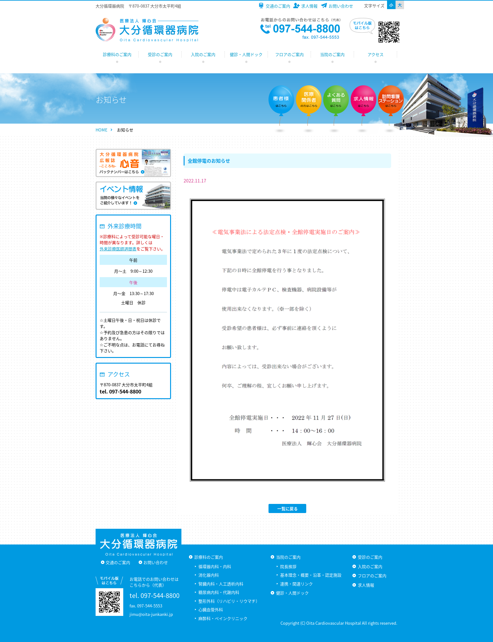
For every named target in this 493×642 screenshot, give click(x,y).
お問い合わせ (341, 6)
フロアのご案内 (289, 54)
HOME (102, 130)
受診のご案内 (160, 54)
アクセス (376, 54)
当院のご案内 (332, 54)
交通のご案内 (278, 6)
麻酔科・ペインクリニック (222, 618)
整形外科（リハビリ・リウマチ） (229, 601)
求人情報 (309, 6)
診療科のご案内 (117, 54)
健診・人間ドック (246, 54)
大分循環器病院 (147, 30)
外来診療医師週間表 (118, 249)
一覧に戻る (287, 508)
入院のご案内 (203, 54)
